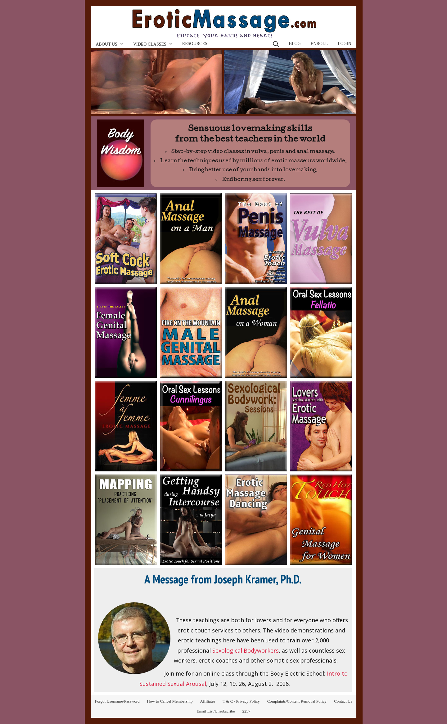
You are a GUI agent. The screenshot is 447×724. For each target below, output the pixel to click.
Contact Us (343, 701)
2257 (246, 711)
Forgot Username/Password (117, 701)
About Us (106, 44)
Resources (194, 43)
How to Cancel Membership (170, 701)
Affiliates (207, 701)
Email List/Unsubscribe (215, 711)
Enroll (319, 43)
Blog (295, 43)
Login (344, 43)
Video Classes (149, 44)
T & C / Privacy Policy (241, 701)
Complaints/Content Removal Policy (297, 701)
